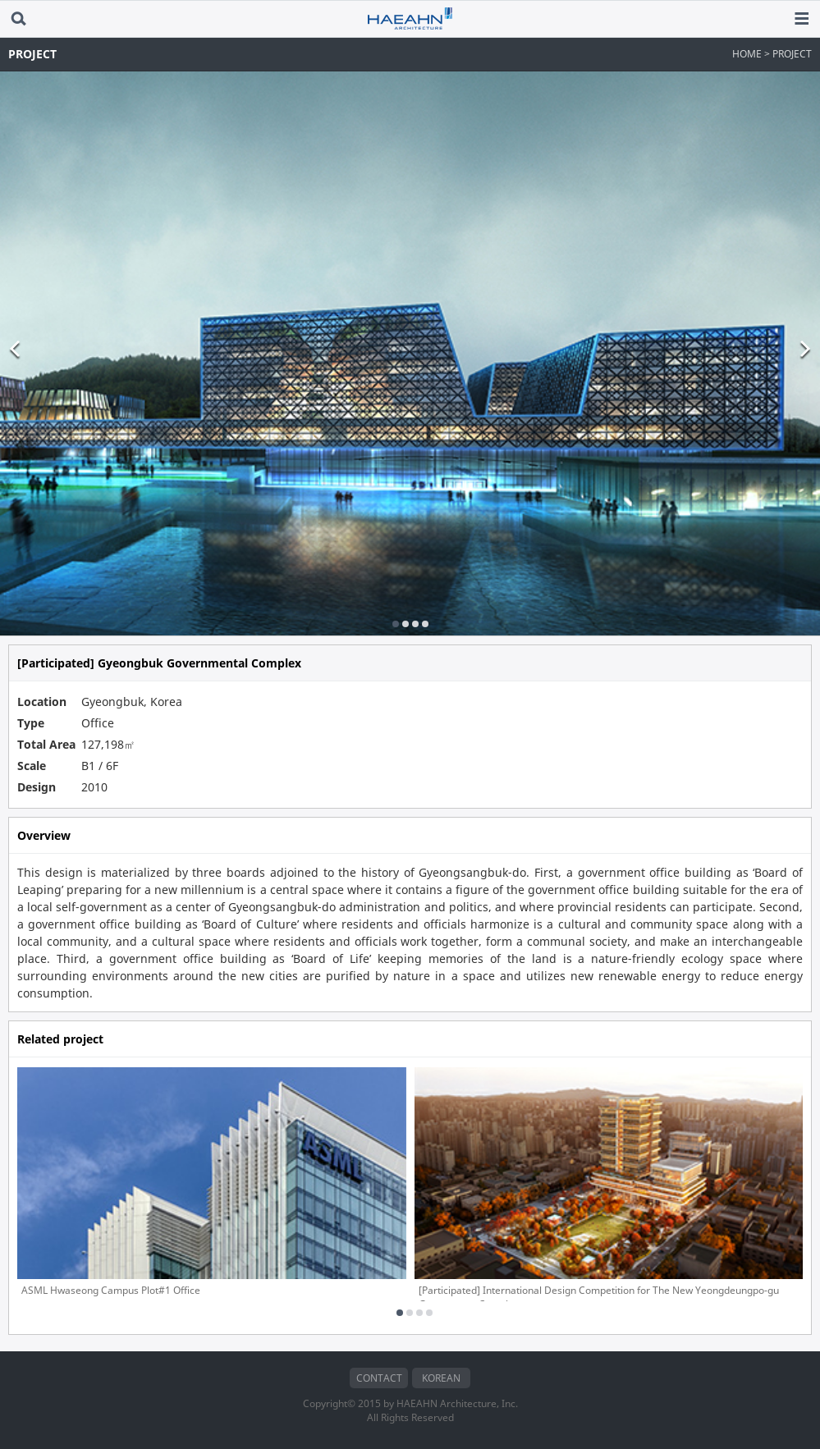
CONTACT (379, 1378)
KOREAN (441, 1378)
